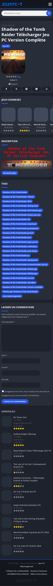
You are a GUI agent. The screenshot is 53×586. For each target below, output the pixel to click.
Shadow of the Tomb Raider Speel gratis (20, 260)
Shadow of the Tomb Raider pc (16, 255)
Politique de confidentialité (17, 571)
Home (4, 25)
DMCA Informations (39, 574)
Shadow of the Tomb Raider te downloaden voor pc (25, 264)
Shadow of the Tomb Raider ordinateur (20, 246)
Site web (4, 379)
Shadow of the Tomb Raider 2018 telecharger (22, 210)
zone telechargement (12, 296)
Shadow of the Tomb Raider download (19, 224)
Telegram (36, 89)
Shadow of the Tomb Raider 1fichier (18, 197)
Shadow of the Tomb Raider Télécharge (20, 269)
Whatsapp (46, 89)
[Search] (26, 13)
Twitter (16, 89)
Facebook (6, 89)
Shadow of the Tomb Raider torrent (18, 278)
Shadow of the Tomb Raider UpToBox (19, 282)
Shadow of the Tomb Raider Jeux (17, 237)
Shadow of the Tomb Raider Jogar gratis (20, 242)
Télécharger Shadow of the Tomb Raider (20, 291)
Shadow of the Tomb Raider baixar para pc (21, 215)
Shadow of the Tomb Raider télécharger (20, 273)
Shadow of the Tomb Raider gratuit (18, 233)
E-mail (4, 367)
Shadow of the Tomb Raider (15, 192)
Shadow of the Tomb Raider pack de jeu (20, 251)
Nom (4, 355)
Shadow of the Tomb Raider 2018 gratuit (20, 206)
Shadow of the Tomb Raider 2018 (17, 201)
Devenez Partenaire (39, 571)
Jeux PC (11, 25)
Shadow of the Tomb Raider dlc (16, 219)
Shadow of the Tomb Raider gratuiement (20, 228)
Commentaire (7, 322)
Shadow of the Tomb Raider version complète (22, 287)
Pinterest (26, 89)
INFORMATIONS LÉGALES (18, 574)
